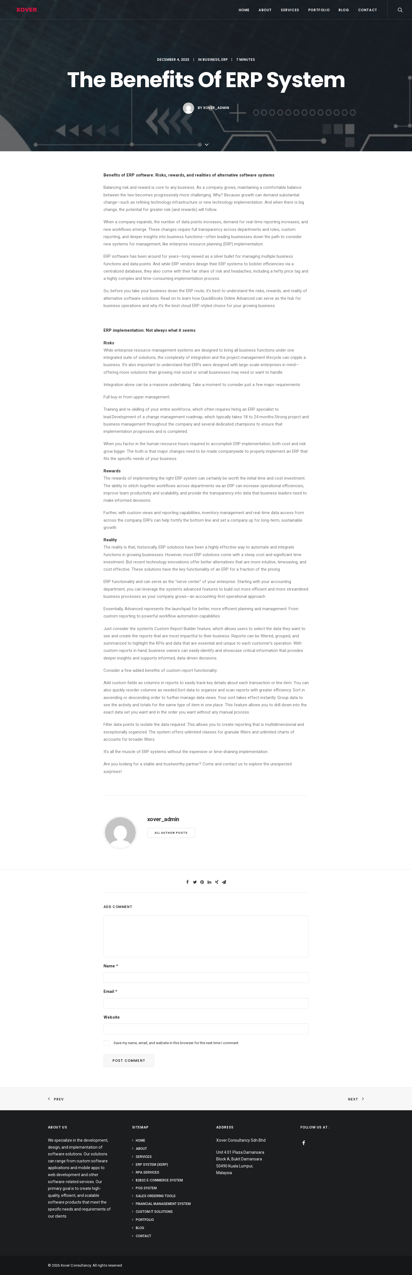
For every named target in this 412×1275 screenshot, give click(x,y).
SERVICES (290, 10)
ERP (224, 59)
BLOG (344, 10)
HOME (244, 10)
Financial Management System (163, 1204)
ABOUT (265, 10)
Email (110, 991)
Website (111, 1017)
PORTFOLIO (319, 10)
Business (211, 59)
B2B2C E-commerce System (159, 1180)
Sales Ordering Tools (156, 1196)
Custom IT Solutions (154, 1212)
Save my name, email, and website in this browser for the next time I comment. (176, 1043)
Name (110, 966)
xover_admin (216, 107)
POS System (146, 1188)
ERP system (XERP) (152, 1165)
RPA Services (147, 1172)
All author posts (171, 833)
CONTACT (367, 10)
